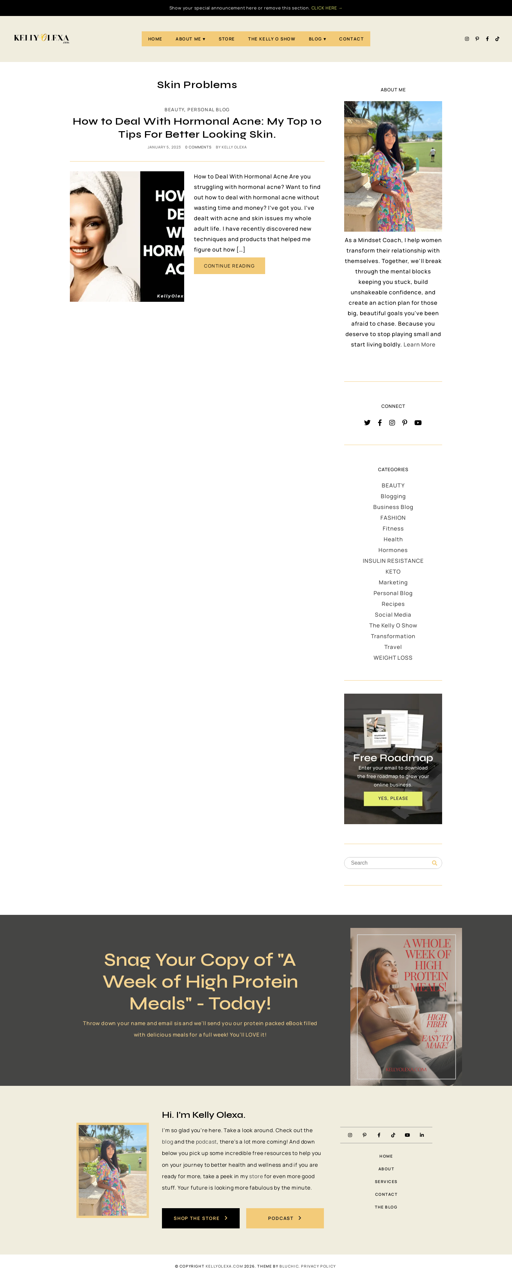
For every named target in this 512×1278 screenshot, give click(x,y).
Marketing (393, 582)
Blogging (393, 496)
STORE (227, 39)
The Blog (386, 1207)
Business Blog (393, 507)
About (386, 1169)
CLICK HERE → (327, 8)
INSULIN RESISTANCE (393, 560)
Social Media (393, 614)
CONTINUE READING (229, 266)
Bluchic (289, 1266)
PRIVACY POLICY (318, 1266)
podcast (206, 1141)
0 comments (198, 147)
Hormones (393, 550)
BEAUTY (174, 109)
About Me (188, 39)
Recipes (393, 604)
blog (167, 1141)
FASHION (393, 517)
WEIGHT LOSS (393, 657)
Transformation (393, 636)
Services (386, 1181)
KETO (393, 571)
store (256, 1176)
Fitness (393, 528)
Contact (351, 39)
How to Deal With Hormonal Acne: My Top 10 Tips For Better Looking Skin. (197, 128)
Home (155, 39)
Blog (315, 39)
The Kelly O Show (272, 39)
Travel (393, 647)
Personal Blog (208, 109)
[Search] (434, 863)
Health (393, 539)
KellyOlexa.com (224, 1266)
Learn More (420, 344)
